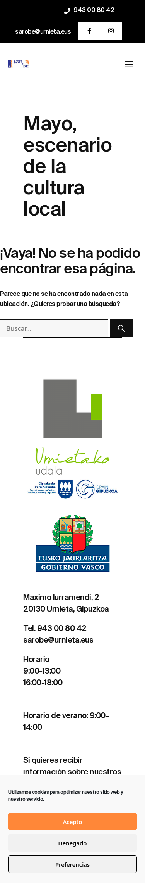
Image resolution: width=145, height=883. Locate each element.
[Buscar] (121, 328)
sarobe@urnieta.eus (43, 32)
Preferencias (72, 864)
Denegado (72, 843)
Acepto (72, 822)
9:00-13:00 (41, 672)
